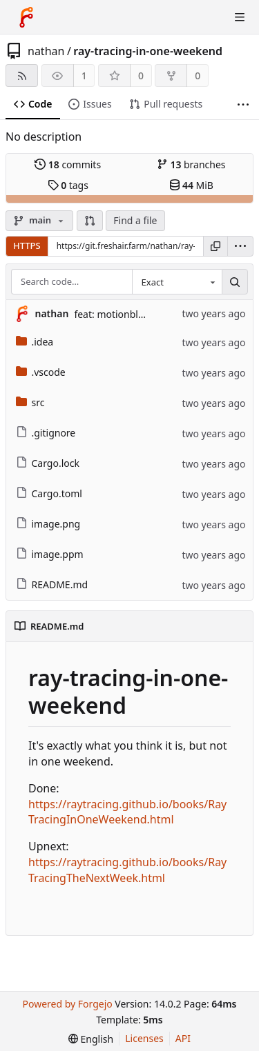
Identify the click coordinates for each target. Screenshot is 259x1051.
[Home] (26, 17)
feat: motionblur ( (113, 314)
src (30, 402)
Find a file (135, 220)
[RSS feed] (22, 75)
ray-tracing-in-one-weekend (147, 51)
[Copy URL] (215, 246)
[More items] (243, 104)
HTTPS (27, 245)
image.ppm (50, 554)
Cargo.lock (47, 463)
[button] (90, 220)
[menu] (240, 246)
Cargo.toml (49, 493)
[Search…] (235, 282)
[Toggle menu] (239, 17)
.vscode (41, 372)
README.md (52, 584)
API (183, 1038)
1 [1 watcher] (84, 75)
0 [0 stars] (141, 75)
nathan (46, 51)
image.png (48, 523)
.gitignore (46, 432)
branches (191, 164)
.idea (35, 341)
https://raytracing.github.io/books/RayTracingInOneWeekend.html (127, 812)
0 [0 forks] (197, 75)
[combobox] (177, 282)
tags (68, 185)
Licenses (144, 1038)
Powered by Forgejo (67, 1003)
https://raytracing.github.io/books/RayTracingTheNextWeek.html (127, 869)
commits (68, 164)
